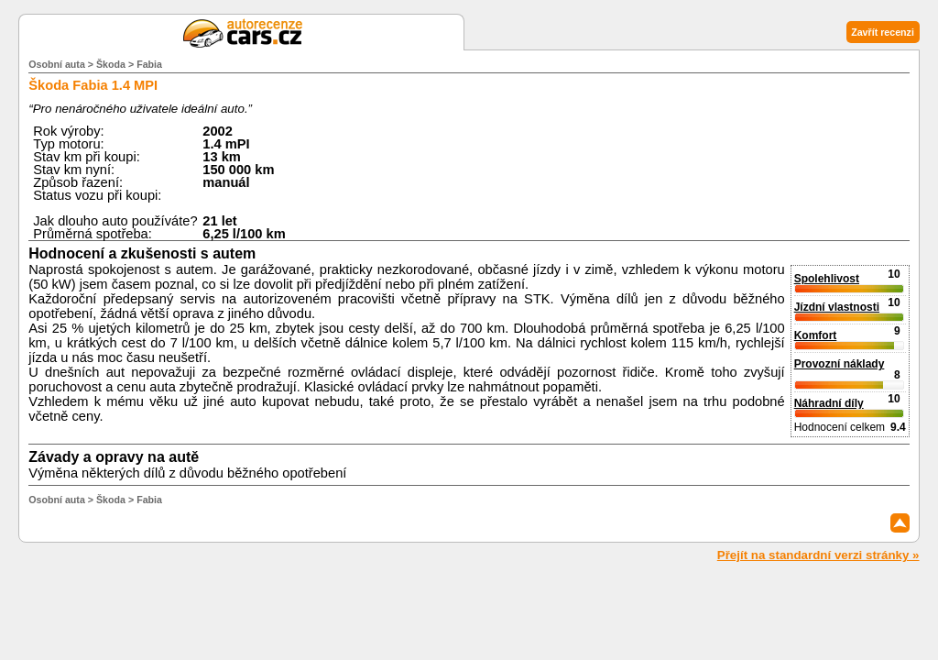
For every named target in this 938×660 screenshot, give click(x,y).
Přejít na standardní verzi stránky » (818, 555)
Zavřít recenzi (882, 32)
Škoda (110, 64)
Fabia (149, 64)
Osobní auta (56, 64)
